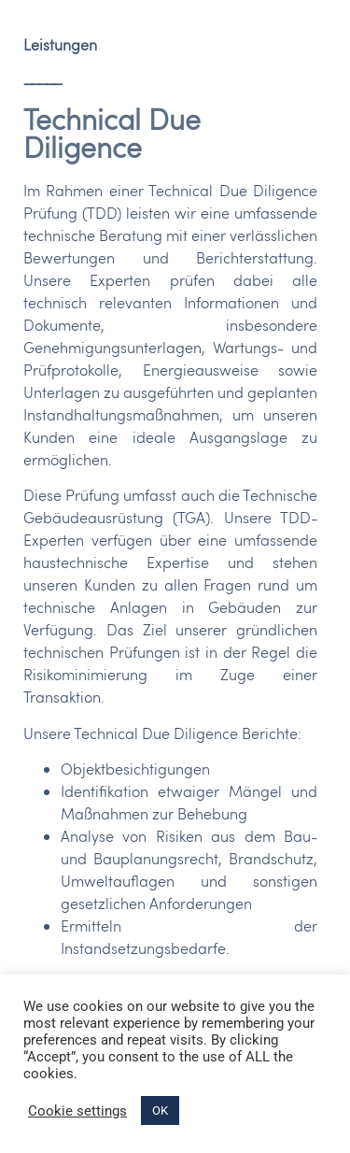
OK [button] (160, 1110)
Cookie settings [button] (77, 1111)
